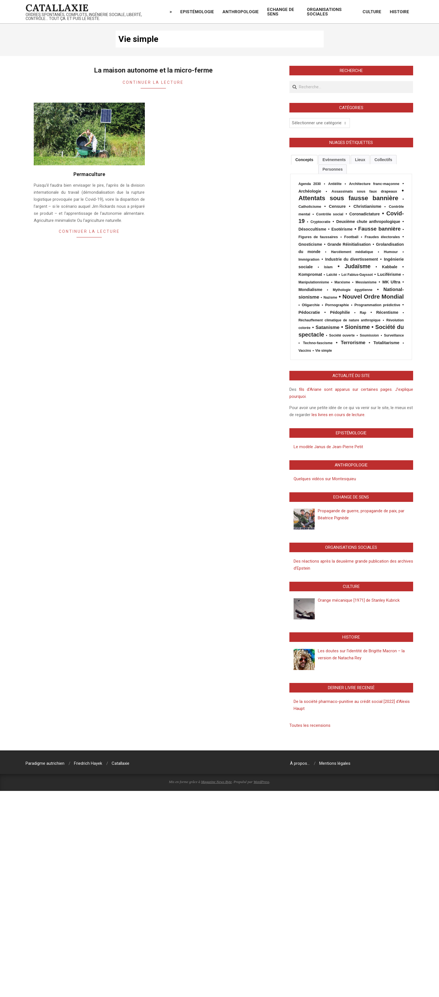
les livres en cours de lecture (337, 414)
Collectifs (383, 159)
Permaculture (89, 174)
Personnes (333, 169)
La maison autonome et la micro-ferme (153, 70)
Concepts (304, 159)
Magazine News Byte (216, 782)
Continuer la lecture (153, 82)
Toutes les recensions (309, 725)
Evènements (334, 159)
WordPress (261, 782)
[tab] (304, 159)
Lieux (360, 159)
